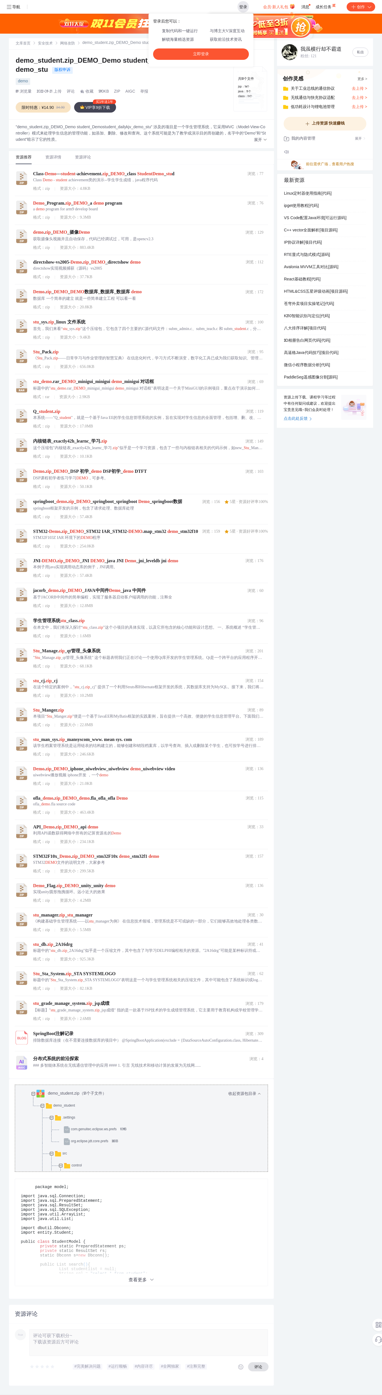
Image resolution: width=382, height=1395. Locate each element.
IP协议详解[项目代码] (303, 243)
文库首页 (23, 44)
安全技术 (45, 44)
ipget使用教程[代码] (301, 206)
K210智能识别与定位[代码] (307, 316)
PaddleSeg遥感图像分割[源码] (311, 378)
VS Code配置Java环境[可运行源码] (315, 218)
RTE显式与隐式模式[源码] (307, 255)
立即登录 (201, 54)
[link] (23, 44)
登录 (243, 7)
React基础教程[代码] (302, 280)
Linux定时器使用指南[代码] (308, 194)
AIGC (130, 92)
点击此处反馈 (298, 419)
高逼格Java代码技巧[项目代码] (311, 353)
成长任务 (326, 5)
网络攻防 (67, 44)
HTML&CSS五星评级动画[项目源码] (316, 292)
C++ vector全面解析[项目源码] (311, 231)
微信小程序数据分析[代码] (307, 365)
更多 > (362, 79)
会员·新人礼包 (279, 6)
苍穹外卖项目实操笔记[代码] (309, 304)
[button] (260, 140)
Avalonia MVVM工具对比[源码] (311, 267)
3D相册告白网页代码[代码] (307, 341)
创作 (361, 7)
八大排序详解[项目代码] (305, 329)
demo (23, 82)
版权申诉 (62, 70)
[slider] (42, 1367)
